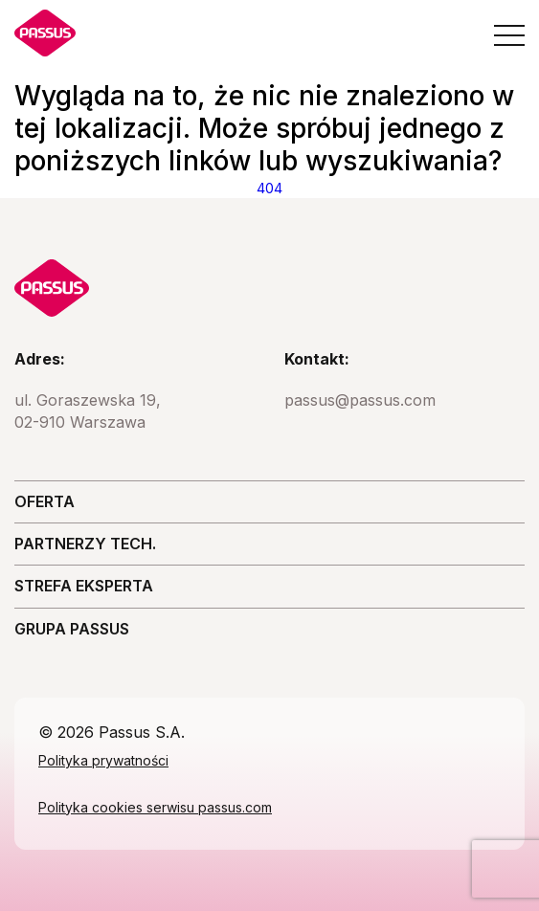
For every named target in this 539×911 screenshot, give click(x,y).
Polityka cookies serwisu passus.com (155, 807)
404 (269, 188)
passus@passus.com (360, 400)
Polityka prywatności (103, 760)
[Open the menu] (509, 35)
